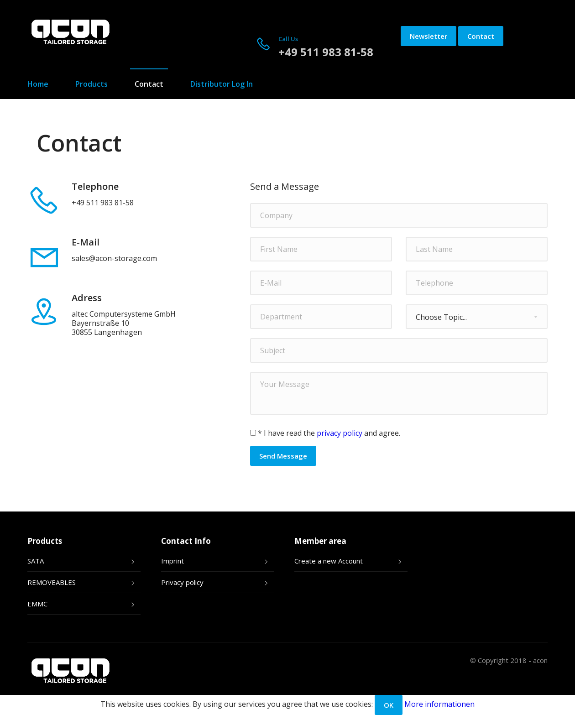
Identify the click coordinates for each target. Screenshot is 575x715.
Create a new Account (328, 560)
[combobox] (477, 316)
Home (37, 84)
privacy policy (339, 433)
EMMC (37, 603)
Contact (480, 36)
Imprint (172, 560)
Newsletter (428, 36)
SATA (35, 560)
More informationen (439, 704)
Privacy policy (182, 582)
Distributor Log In (221, 84)
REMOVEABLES (51, 582)
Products (91, 84)
